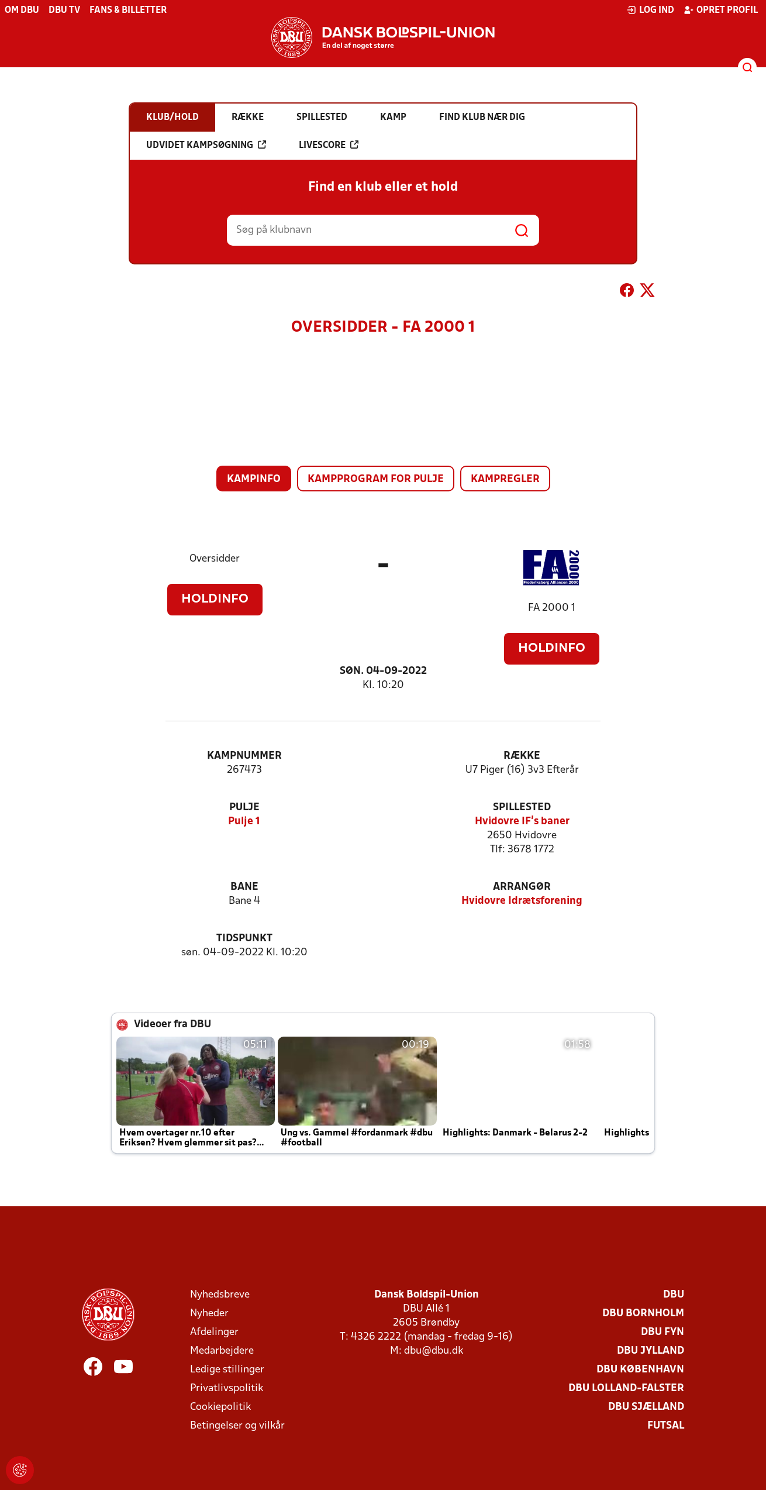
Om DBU (22, 10)
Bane (244, 887)
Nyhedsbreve (220, 1295)
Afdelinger (214, 1332)
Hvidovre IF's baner (522, 822)
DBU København (640, 1370)
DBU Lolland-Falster (626, 1388)
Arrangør (522, 887)
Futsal (665, 1426)
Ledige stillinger (227, 1370)
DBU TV (64, 10)
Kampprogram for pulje (376, 479)
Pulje (244, 808)
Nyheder (209, 1314)
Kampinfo (254, 479)
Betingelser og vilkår (237, 1426)
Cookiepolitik (220, 1407)
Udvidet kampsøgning (206, 145)
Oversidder (214, 559)
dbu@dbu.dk (433, 1351)
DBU (673, 1295)
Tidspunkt (244, 939)
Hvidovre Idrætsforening (521, 901)
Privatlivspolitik (226, 1388)
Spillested (522, 808)
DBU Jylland (650, 1351)
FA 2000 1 (551, 608)
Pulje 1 (244, 822)
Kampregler (505, 479)
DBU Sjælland (646, 1407)
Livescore (328, 145)
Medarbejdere (222, 1351)
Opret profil (721, 10)
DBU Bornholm (643, 1314)
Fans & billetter (128, 10)
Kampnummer (244, 756)
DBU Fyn (662, 1332)
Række (521, 756)
